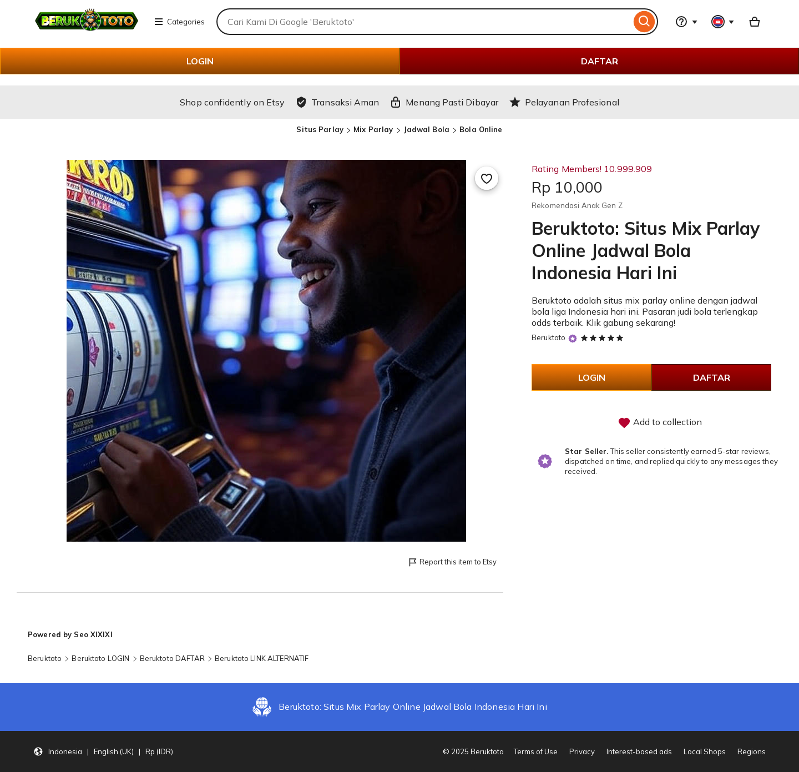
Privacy (582, 751)
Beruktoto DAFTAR (172, 658)
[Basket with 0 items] (754, 21)
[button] (103, 751)
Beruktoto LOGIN (100, 658)
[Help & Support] (686, 21)
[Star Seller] (573, 338)
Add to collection (660, 423)
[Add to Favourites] (486, 178)
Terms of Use (536, 751)
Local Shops (705, 751)
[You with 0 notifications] (723, 21)
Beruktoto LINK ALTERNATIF (262, 658)
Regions (751, 751)
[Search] (644, 21)
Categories (179, 22)
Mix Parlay (373, 129)
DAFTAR (599, 61)
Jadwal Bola (426, 129)
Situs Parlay (319, 129)
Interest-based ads (639, 751)
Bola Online (480, 129)
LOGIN (200, 61)
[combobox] (423, 21)
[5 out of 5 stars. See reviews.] (603, 337)
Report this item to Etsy (452, 562)
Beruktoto (548, 337)
